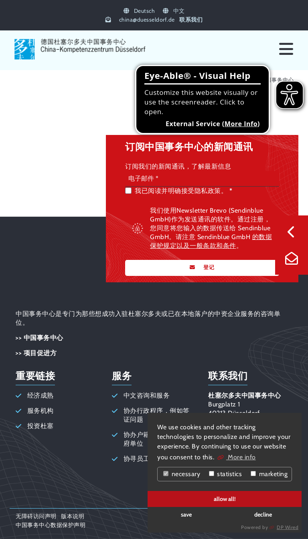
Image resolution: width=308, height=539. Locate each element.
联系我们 (191, 19)
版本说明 (72, 516)
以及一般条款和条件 (206, 245)
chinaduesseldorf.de (147, 19)
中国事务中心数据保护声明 (50, 525)
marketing (269, 474)
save (186, 514)
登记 (208, 267)
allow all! (225, 499)
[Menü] (286, 49)
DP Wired (287, 527)
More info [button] (241, 457)
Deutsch (139, 10)
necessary (181, 474)
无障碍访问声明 (36, 516)
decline (263, 514)
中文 (174, 10)
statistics (225, 474)
